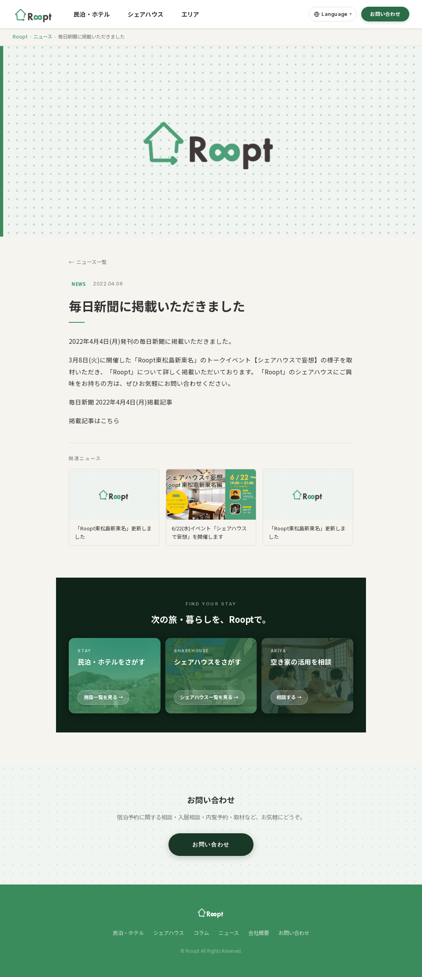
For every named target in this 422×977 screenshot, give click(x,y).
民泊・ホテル (92, 14)
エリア (190, 14)
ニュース (42, 36)
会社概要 (258, 933)
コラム (201, 933)
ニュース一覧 (91, 262)
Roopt (20, 36)
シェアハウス (145, 14)
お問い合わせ (385, 13)
